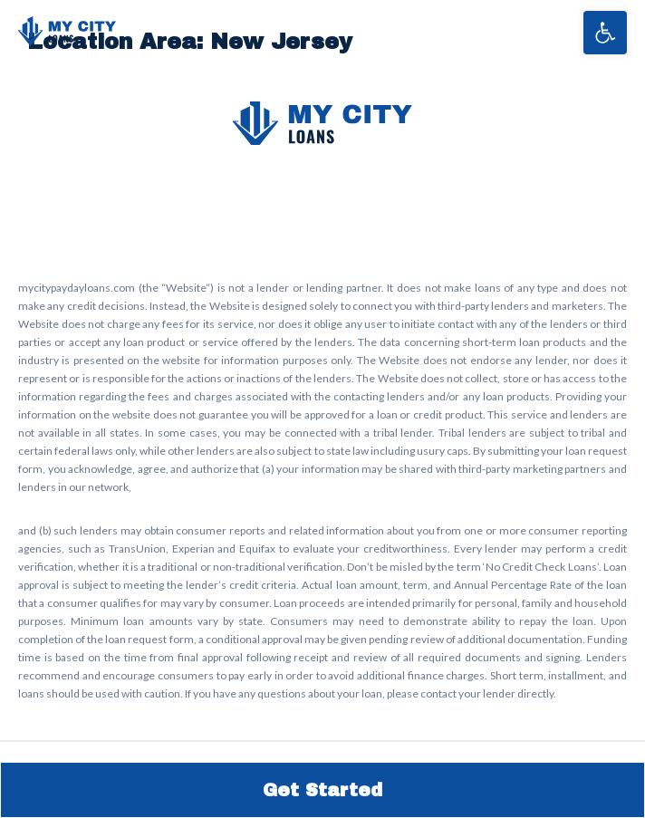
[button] (605, 32)
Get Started (322, 790)
